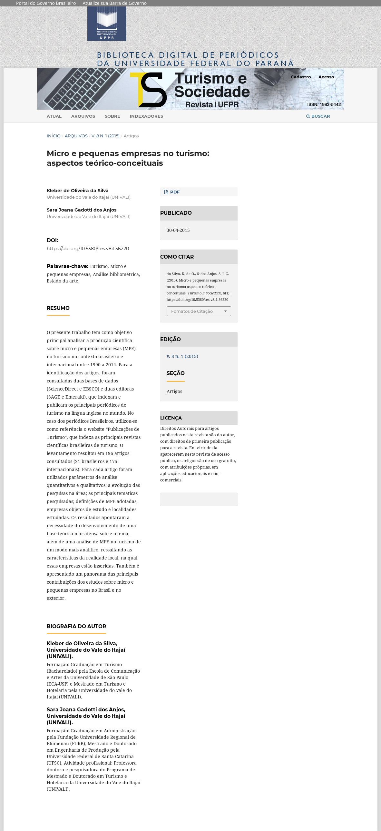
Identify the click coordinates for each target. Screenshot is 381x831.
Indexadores (146, 116)
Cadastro (301, 76)
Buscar (318, 116)
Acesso (326, 76)
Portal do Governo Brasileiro (46, 3)
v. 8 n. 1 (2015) (106, 135)
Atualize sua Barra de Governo (115, 3)
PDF (174, 191)
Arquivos (83, 116)
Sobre (112, 116)
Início (54, 135)
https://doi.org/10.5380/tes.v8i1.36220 (88, 249)
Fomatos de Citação (192, 311)
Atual (54, 116)
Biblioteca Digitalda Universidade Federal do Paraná (196, 59)
